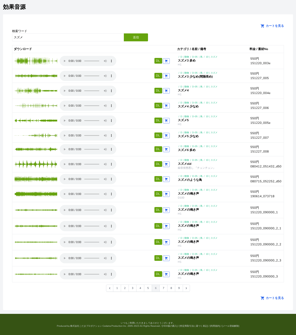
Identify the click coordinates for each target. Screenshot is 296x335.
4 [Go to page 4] (140, 288)
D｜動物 (184, 56)
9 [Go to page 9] (179, 288)
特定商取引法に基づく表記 (193, 325)
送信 (136, 37)
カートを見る (271, 26)
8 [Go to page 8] (171, 288)
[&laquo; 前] (109, 288)
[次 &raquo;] (186, 288)
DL (158, 61)
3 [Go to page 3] (132, 288)
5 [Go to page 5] (148, 288)
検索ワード (19, 31)
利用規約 (215, 325)
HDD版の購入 (170, 325)
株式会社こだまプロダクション (86, 325)
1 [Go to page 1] (117, 288)
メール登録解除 (231, 325)
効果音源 (14, 7)
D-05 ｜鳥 (197, 56)
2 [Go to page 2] (125, 288)
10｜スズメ (211, 56)
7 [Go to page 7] (163, 288)
